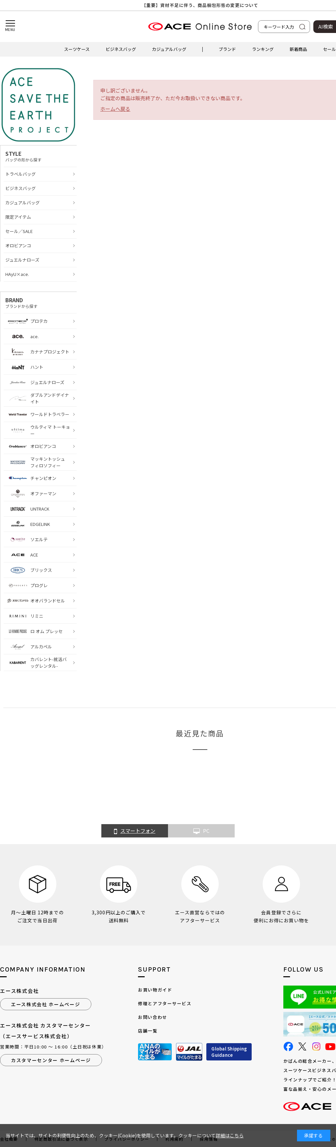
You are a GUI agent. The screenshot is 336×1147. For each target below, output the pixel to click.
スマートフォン (134, 831)
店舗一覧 (147, 1031)
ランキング (263, 49)
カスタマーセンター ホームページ (51, 1060)
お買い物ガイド (155, 990)
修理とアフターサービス (164, 1003)
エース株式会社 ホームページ (45, 1004)
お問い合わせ (152, 1017)
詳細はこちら (230, 1135)
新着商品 (298, 49)
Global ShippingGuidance (229, 1051)
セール (329, 49)
